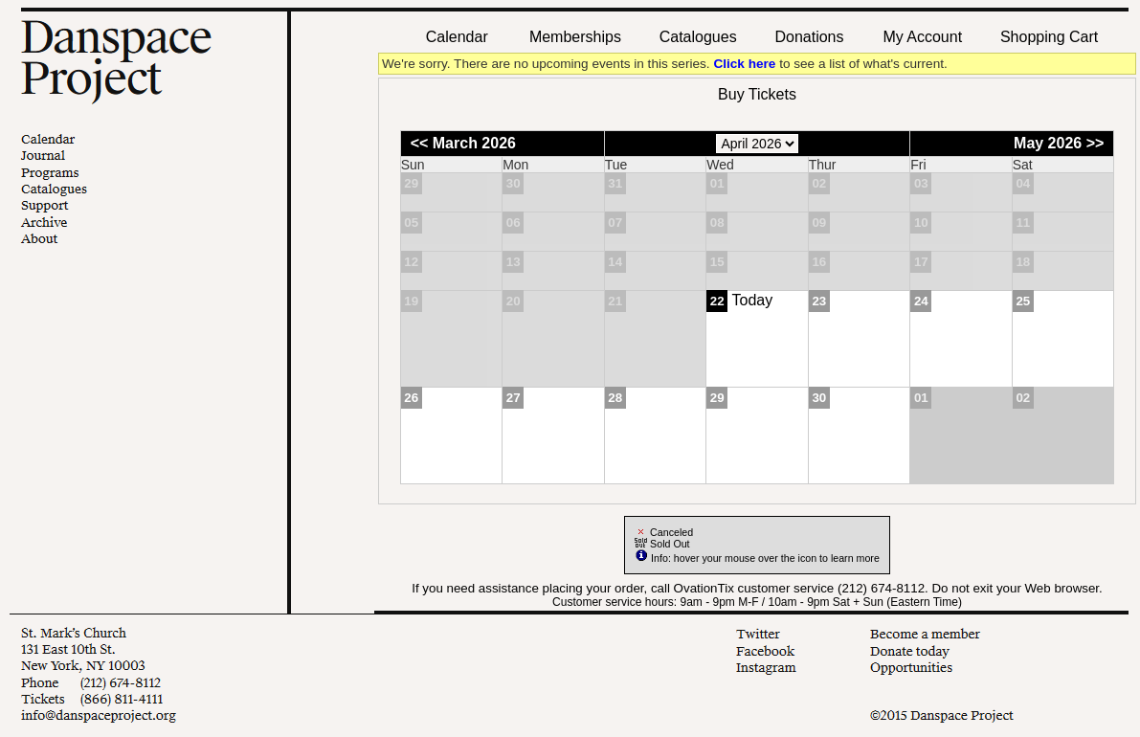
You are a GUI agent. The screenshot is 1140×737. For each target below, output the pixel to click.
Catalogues (698, 37)
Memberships (575, 37)
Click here (744, 63)
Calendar (457, 37)
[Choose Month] (757, 143)
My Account (920, 37)
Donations (808, 37)
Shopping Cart (1049, 37)
